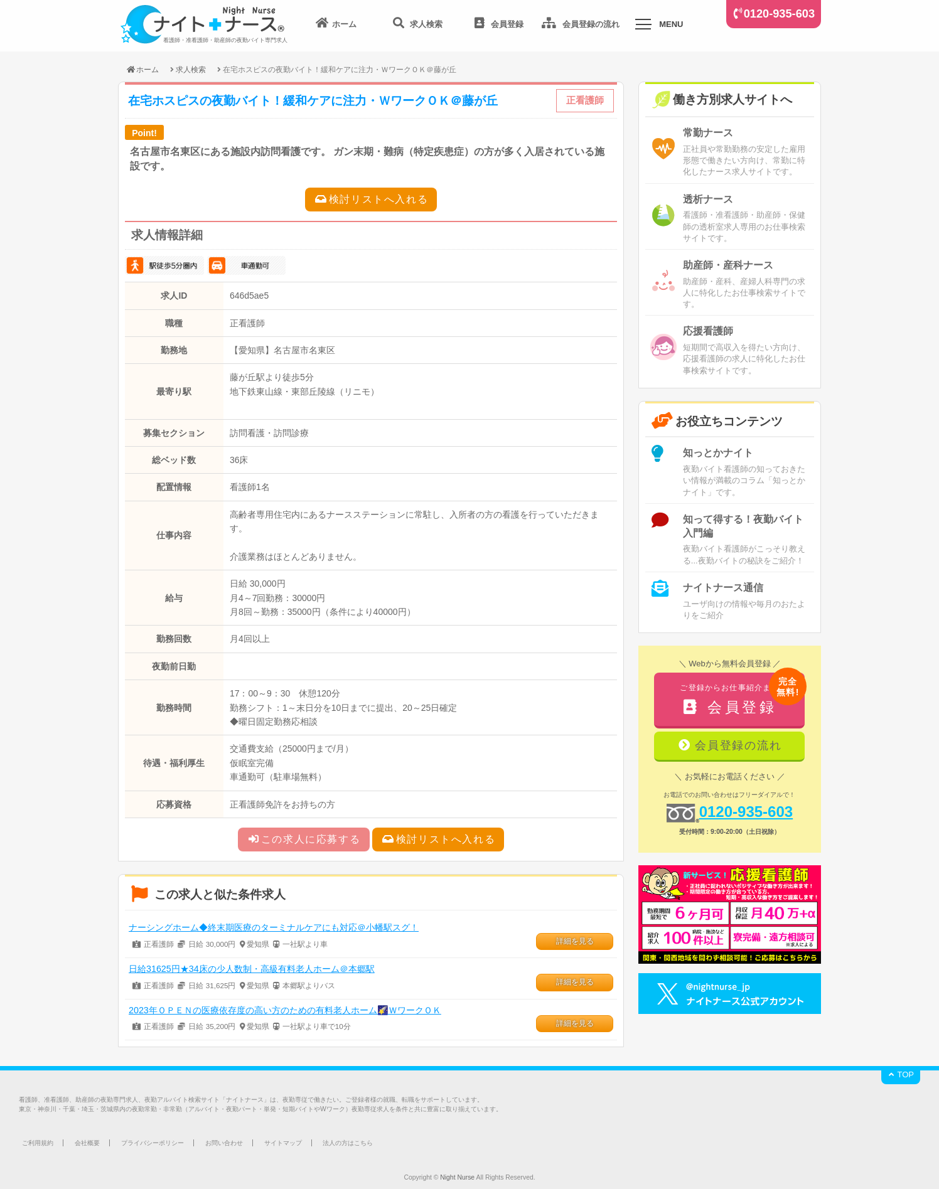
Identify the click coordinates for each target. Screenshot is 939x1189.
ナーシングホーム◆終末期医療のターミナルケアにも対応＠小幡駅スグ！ (274, 927)
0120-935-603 (779, 14)
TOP (901, 1074)
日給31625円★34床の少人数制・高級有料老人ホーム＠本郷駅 (252, 969)
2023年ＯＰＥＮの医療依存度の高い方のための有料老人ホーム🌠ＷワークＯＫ (285, 1010)
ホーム (142, 69)
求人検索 (191, 69)
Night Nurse (457, 1177)
